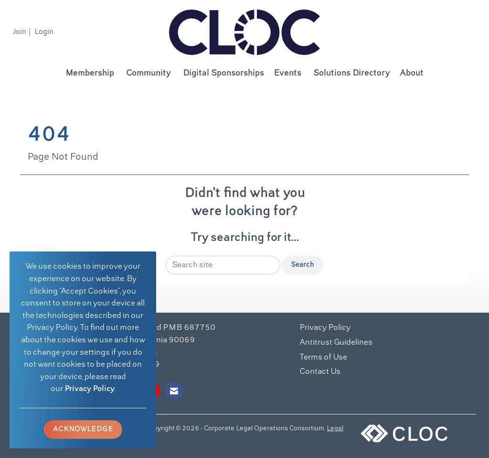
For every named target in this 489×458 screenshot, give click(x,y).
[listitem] (23, 32)
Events (287, 73)
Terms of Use (323, 357)
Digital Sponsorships (223, 73)
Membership (89, 73)
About (412, 73)
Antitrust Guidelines (335, 342)
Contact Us (319, 372)
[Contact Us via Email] (174, 391)
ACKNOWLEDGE (83, 429)
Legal (335, 428)
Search (302, 265)
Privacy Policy (89, 389)
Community (148, 73)
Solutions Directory (351, 73)
